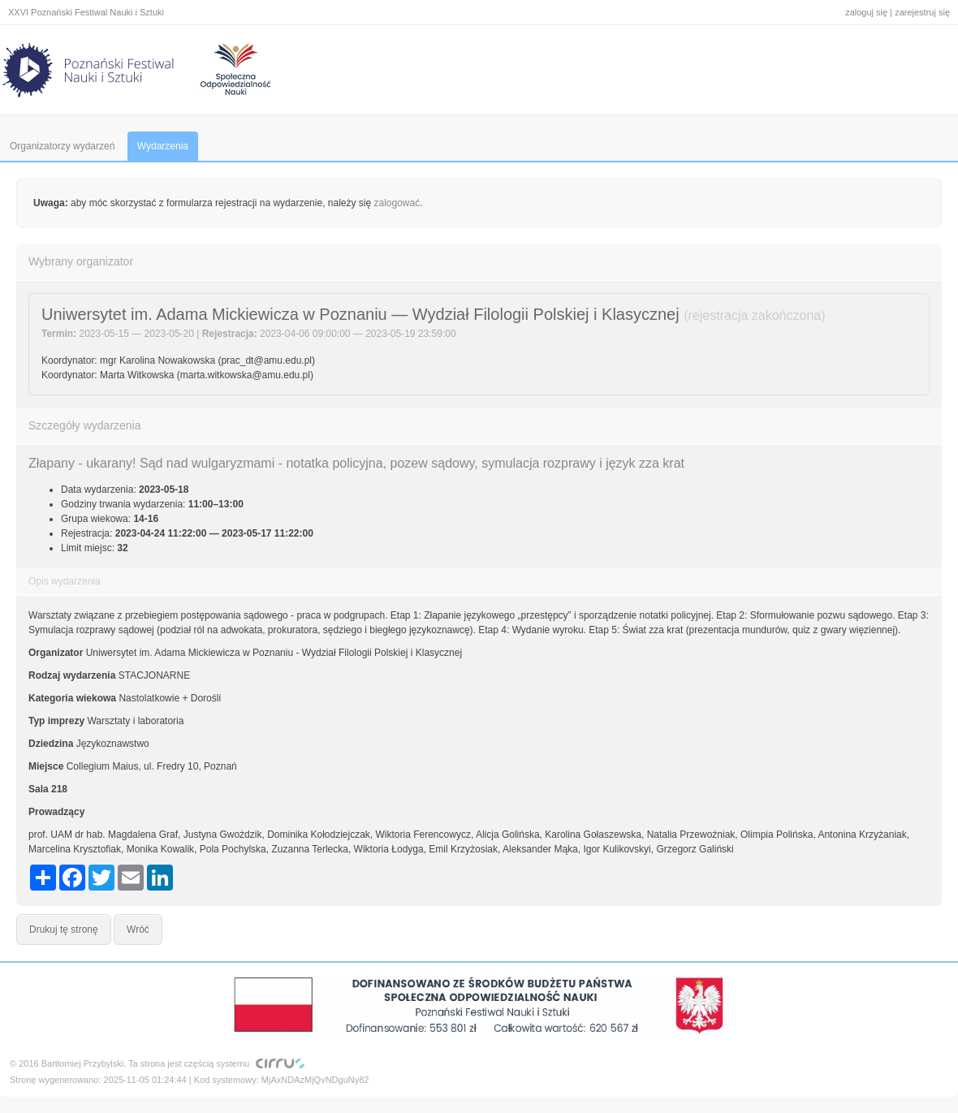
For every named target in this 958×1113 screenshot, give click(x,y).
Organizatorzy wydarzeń (62, 146)
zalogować (397, 203)
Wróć (138, 929)
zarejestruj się (922, 12)
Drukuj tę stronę (63, 929)
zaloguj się (866, 12)
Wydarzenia (162, 146)
